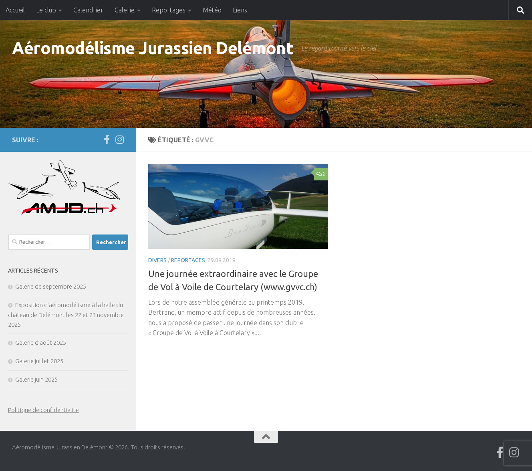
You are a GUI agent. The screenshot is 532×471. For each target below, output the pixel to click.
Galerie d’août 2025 (40, 342)
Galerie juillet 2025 (39, 361)
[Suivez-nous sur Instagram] (119, 139)
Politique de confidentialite (43, 409)
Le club (46, 10)
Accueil (15, 10)
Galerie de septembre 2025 (50, 286)
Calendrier (88, 10)
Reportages (168, 10)
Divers (157, 260)
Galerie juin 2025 (36, 379)
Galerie (125, 10)
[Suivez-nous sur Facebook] (106, 139)
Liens (240, 10)
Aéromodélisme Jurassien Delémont (152, 47)
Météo (212, 10)
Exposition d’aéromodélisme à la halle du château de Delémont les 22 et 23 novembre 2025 (66, 314)
